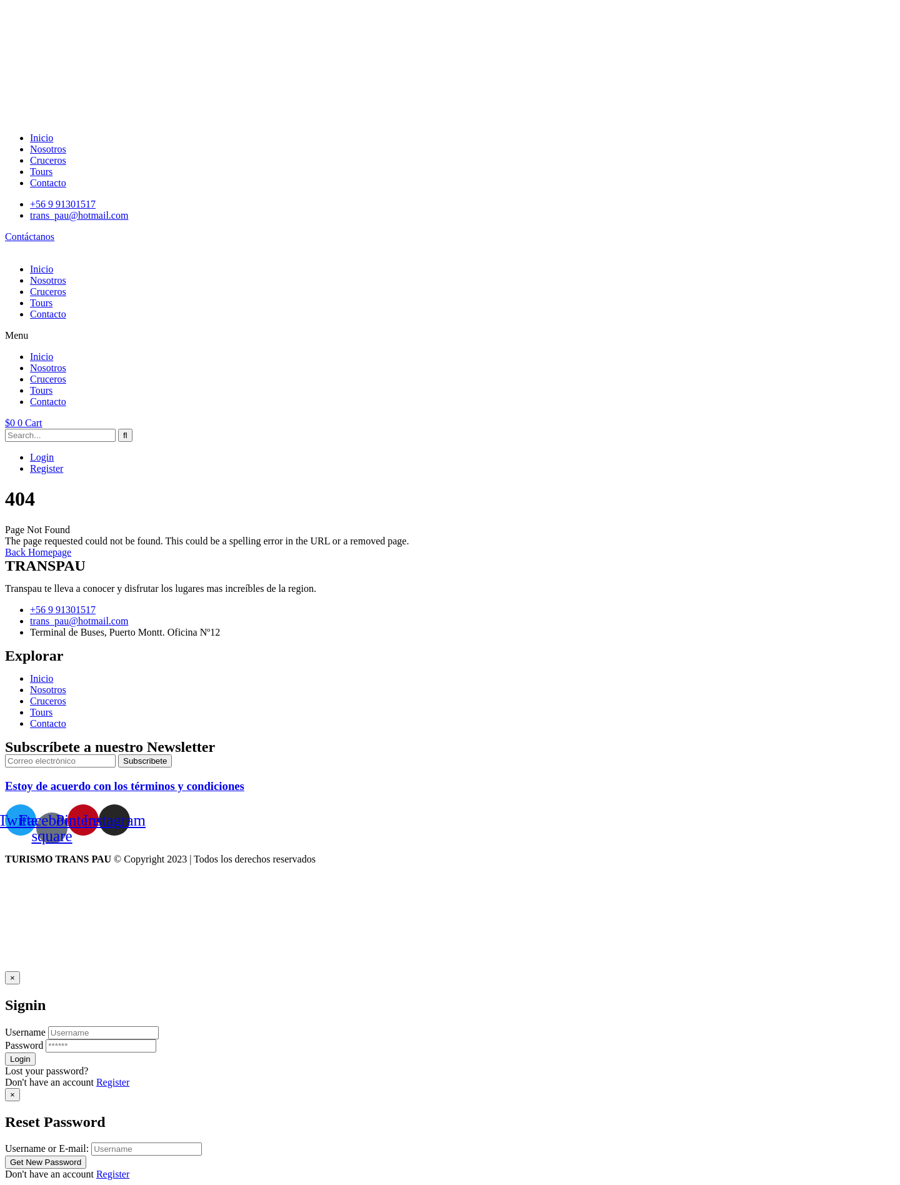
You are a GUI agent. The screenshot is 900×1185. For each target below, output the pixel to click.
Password (24, 1045)
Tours (41, 303)
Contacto (48, 314)
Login (42, 457)
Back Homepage (38, 552)
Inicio (41, 269)
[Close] (12, 977)
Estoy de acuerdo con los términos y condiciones (124, 785)
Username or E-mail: (47, 1148)
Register (46, 468)
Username (25, 1032)
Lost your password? (46, 1071)
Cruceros (48, 291)
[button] (450, 335)
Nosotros (48, 280)
